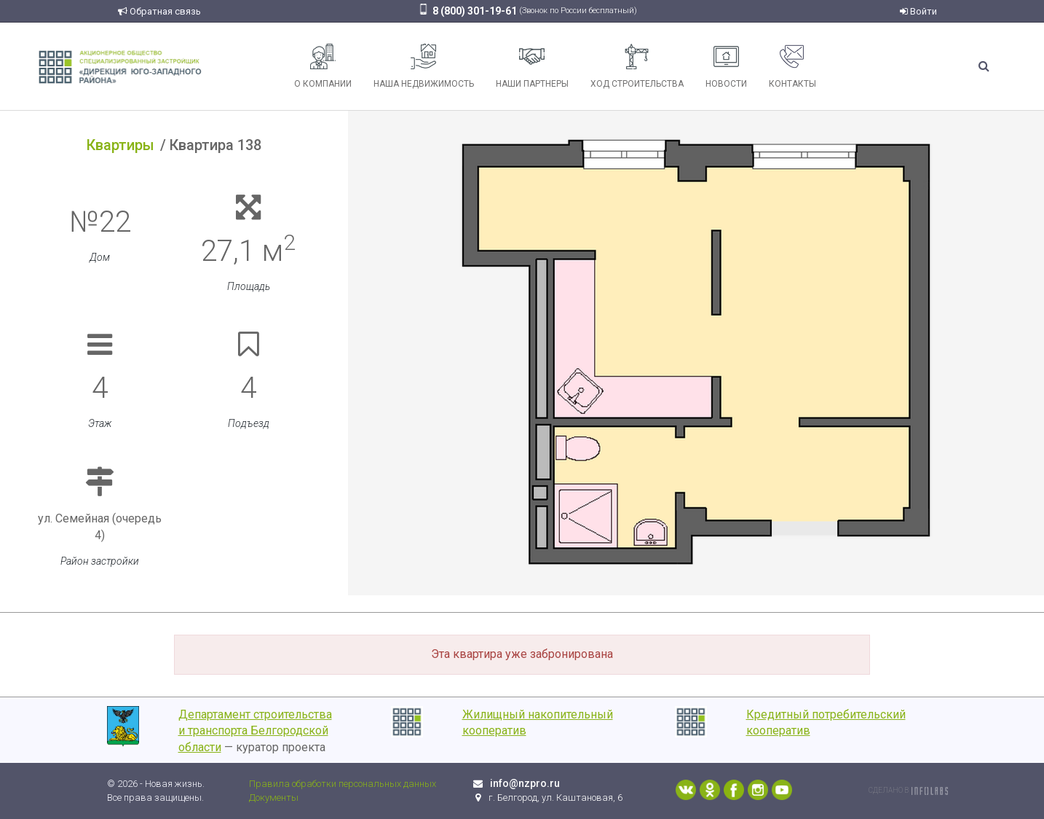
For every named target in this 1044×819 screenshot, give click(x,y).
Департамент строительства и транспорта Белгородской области (255, 731)
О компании (323, 66)
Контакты (792, 66)
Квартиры (120, 145)
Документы (273, 797)
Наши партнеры (532, 66)
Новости (726, 66)
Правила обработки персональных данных (342, 783)
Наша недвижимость (423, 66)
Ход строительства (637, 66)
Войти (918, 11)
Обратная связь (159, 11)
